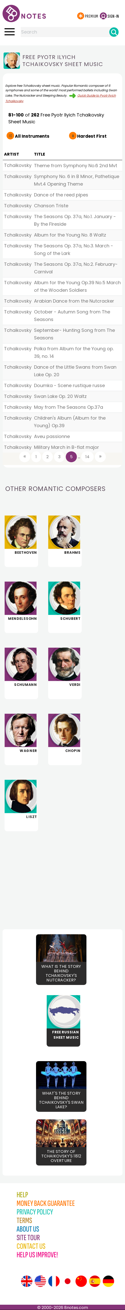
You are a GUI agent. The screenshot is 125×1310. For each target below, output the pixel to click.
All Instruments (30, 136)
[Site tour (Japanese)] (67, 1281)
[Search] (114, 32)
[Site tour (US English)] (40, 1281)
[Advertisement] (62, 876)
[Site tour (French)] (54, 1281)
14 (87, 457)
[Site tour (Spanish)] (94, 1281)
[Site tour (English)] (26, 1281)
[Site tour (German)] (108, 1281)
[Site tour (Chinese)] (81, 1281)
